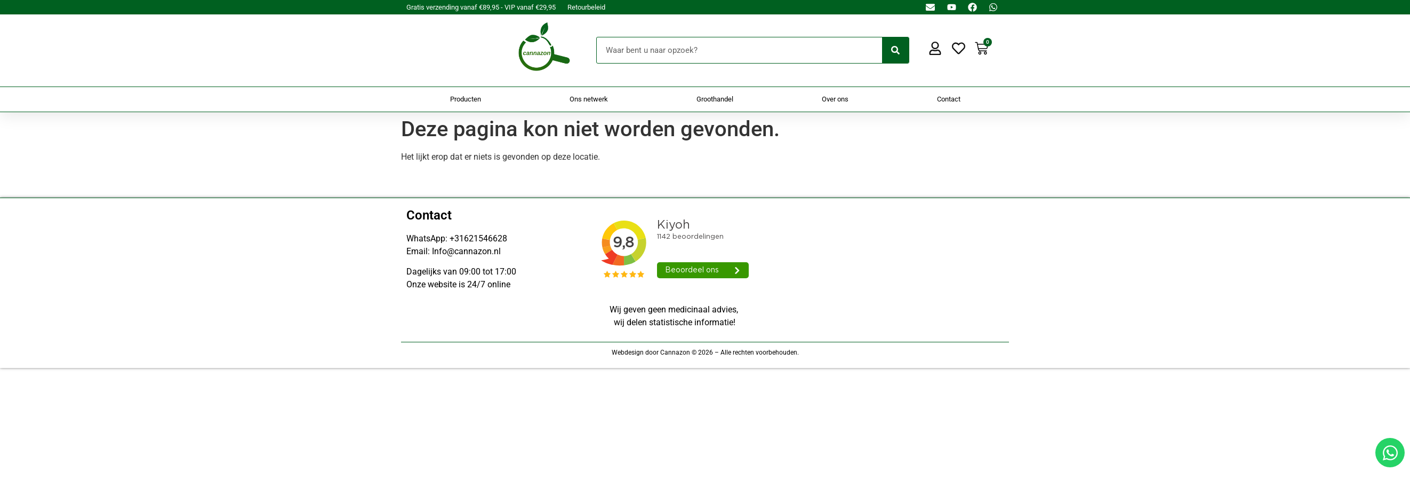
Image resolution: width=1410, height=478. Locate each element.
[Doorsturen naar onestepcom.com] (705, 239)
